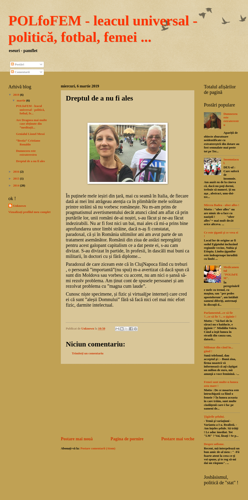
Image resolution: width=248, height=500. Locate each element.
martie (21, 100)
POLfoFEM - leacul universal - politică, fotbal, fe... (30, 109)
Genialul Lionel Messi (30, 134)
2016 (16, 171)
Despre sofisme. (214, 444)
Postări (17, 64)
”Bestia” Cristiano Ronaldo (28, 142)
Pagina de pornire (127, 438)
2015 (16, 178)
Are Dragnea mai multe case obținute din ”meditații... (31, 123)
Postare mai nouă (77, 438)
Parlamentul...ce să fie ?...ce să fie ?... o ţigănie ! (220, 314)
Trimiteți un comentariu (87, 353)
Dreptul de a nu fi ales (30, 161)
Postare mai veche (177, 438)
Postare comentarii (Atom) (97, 448)
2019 (16, 94)
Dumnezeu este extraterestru (26, 152)
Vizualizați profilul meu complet (29, 212)
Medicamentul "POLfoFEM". (231, 273)
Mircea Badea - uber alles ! (221, 205)
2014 (16, 185)
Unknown (19, 205)
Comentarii (20, 72)
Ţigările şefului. (214, 416)
